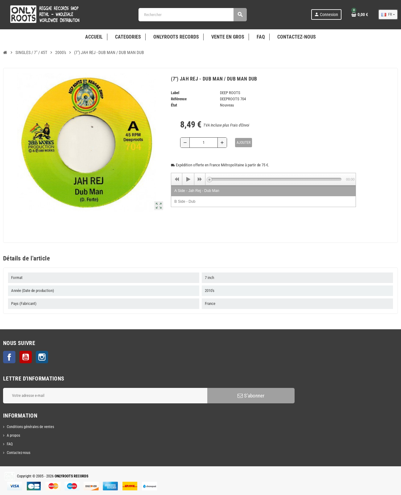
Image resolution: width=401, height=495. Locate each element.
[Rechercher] (192, 14)
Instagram (42, 357)
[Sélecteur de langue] (388, 14)
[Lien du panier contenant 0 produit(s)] (360, 14)
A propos (13, 435)
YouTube (25, 357)
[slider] (275, 179)
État (174, 105)
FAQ (10, 444)
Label (175, 92)
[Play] (188, 179)
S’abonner (251, 396)
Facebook (9, 357)
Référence (179, 99)
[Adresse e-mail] (105, 395)
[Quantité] (203, 143)
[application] (263, 179)
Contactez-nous (18, 453)
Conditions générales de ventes (30, 427)
